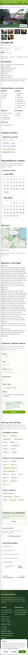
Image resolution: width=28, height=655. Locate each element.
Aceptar (22, 651)
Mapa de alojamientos (7, 612)
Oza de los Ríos (19, 439)
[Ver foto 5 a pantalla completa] (4, 37)
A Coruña (12, 7)
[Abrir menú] (26, 2)
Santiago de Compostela (10, 468)
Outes (6, 474)
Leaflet (16, 247)
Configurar (14, 651)
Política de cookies (6, 631)
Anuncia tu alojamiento (21, 612)
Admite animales (7, 113)
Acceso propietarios (14, 536)
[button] (14, 236)
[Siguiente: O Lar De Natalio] (21, 576)
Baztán (5, 500)
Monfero (14, 442)
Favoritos (3, 614)
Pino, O (6, 484)
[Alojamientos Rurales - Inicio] (11, 2)
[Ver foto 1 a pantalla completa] (4, 31)
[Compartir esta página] (23, 2)
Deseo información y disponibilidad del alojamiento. (14, 396)
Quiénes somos (5, 619)
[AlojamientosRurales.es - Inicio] (8, 594)
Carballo (15, 461)
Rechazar (5, 651)
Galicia (7, 7)
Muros (6, 478)
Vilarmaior (14, 436)
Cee (21, 474)
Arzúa (13, 474)
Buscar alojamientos (6, 610)
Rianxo (14, 464)
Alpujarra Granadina (8, 493)
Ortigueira (14, 478)
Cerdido (15, 452)
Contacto (3, 638)
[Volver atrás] (1, 2)
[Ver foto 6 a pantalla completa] (11, 37)
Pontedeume (7, 439)
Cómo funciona (5, 616)
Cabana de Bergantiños (10, 471)
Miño (5, 436)
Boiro (5, 481)
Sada (17, 7)
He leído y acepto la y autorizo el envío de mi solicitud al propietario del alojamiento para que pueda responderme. (14, 405)
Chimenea (19, 99)
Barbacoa (5, 93)
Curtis (6, 449)
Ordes (13, 449)
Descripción (4, 57)
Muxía (6, 464)
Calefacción (20, 97)
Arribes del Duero (7, 496)
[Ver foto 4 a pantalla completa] (24, 31)
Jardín (4, 95)
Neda (5, 442)
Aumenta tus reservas (21, 610)
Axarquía (17, 496)
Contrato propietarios (6, 635)
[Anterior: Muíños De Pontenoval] (8, 576)
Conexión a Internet (20, 94)
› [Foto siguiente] (26, 18)
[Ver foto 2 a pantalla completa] (11, 31)
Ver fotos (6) (23, 25)
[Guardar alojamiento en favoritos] (25, 11)
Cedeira (6, 452)
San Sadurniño (16, 445)
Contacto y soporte (6, 621)
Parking (5, 115)
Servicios (12, 57)
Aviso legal (4, 626)
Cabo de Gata (12, 500)
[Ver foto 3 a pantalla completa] (17, 31)
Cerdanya (21, 500)
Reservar (14, 412)
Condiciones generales (7, 633)
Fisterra (6, 461)
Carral (6, 445)
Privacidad (4, 629)
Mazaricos (14, 481)
